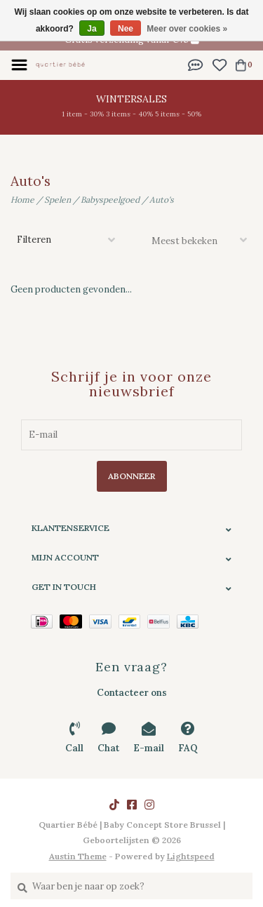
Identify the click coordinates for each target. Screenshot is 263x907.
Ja (91, 29)
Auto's (161, 199)
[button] (195, 64)
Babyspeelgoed (110, 199)
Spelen (57, 199)
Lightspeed (191, 856)
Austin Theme (78, 856)
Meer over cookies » (187, 29)
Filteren (34, 240)
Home (22, 199)
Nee (125, 29)
